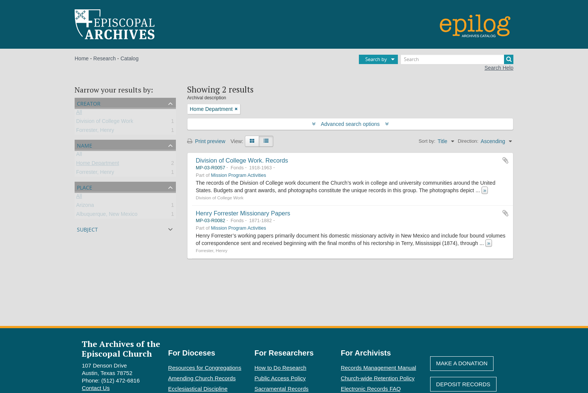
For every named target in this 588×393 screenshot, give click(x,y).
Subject (87, 229)
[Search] (457, 59)
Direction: (468, 141)
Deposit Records (463, 384)
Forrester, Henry (95, 131)
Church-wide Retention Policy (378, 378)
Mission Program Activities (238, 175)
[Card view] (252, 141)
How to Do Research (280, 368)
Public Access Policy (280, 378)
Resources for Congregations (204, 368)
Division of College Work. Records (242, 160)
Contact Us (96, 388)
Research (104, 58)
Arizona (85, 206)
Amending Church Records (202, 378)
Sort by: (426, 141)
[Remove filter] (236, 109)
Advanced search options (350, 124)
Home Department (97, 164)
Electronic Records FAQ (371, 389)
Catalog (129, 58)
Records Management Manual (378, 368)
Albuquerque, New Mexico (106, 215)
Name (84, 145)
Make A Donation (462, 363)
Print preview (206, 141)
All (79, 114)
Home (81, 58)
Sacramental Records (282, 389)
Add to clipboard (505, 160)
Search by (376, 59)
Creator (88, 103)
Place (84, 187)
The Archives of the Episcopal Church (121, 348)
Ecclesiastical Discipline (197, 389)
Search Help (498, 68)
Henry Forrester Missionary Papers (243, 213)
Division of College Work (104, 123)
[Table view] (266, 141)
